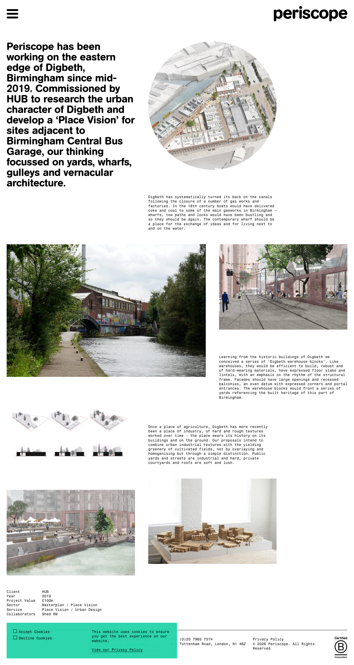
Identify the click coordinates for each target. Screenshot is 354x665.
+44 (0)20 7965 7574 (192, 639)
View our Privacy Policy (117, 649)
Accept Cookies (34, 631)
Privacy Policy (268, 639)
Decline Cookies (35, 638)
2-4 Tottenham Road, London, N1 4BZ (208, 644)
